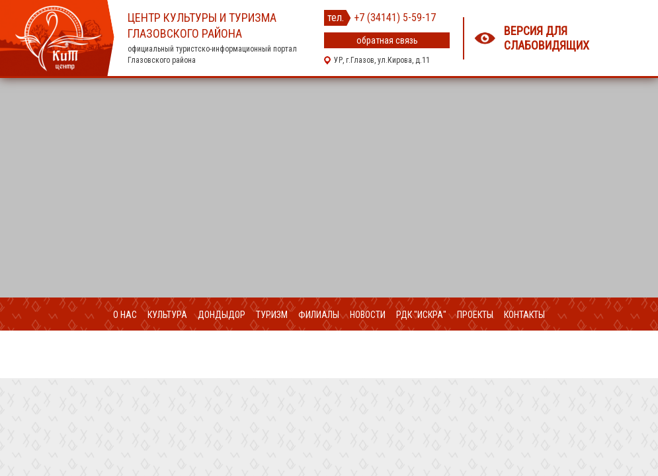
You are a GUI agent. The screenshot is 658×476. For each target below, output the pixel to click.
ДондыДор (221, 314)
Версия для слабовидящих (546, 38)
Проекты (475, 314)
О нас (125, 314)
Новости (368, 314)
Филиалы (318, 314)
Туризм (272, 314)
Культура (167, 314)
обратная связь (387, 40)
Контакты (524, 314)
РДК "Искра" (421, 314)
